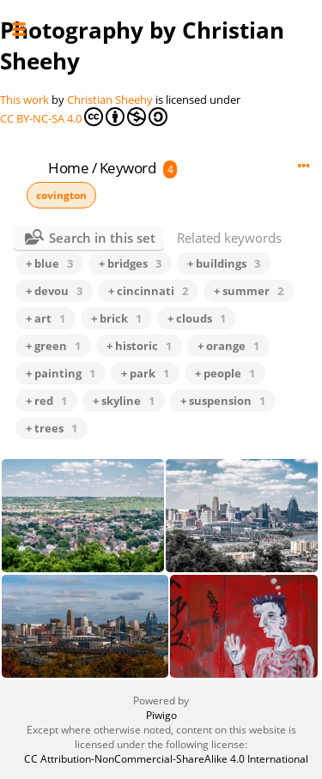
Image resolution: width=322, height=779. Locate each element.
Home (68, 168)
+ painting (60, 373)
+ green (53, 345)
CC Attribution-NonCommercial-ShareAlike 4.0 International (161, 759)
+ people (225, 373)
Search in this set (102, 237)
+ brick (116, 318)
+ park (145, 373)
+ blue (49, 263)
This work (24, 99)
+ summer (248, 291)
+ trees (51, 428)
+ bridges (130, 263)
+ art (45, 318)
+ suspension (222, 400)
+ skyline (124, 400)
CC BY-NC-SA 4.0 (83, 116)
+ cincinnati (148, 291)
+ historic (139, 345)
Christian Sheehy (110, 99)
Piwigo (161, 715)
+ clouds (196, 318)
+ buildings (223, 263)
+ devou (54, 291)
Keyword (128, 168)
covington (61, 195)
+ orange (228, 345)
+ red (46, 400)
